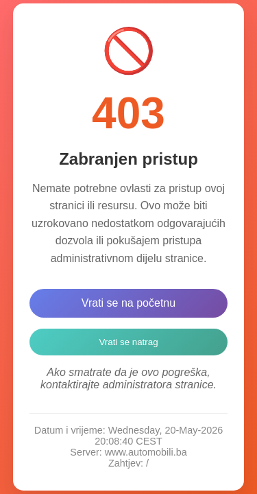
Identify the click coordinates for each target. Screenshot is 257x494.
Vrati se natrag (128, 342)
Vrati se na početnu (128, 303)
